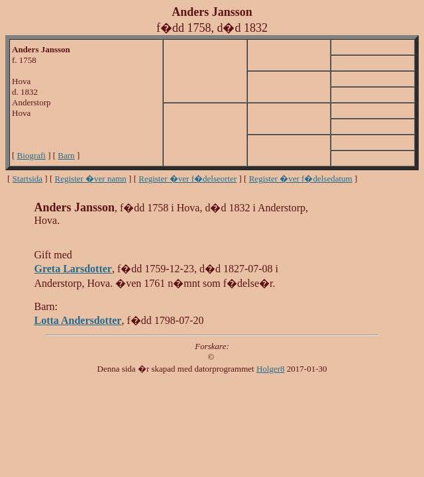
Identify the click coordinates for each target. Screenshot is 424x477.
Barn (66, 155)
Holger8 (270, 369)
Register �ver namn (91, 179)
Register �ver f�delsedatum (300, 179)
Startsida (28, 179)
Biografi (31, 155)
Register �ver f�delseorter (187, 179)
